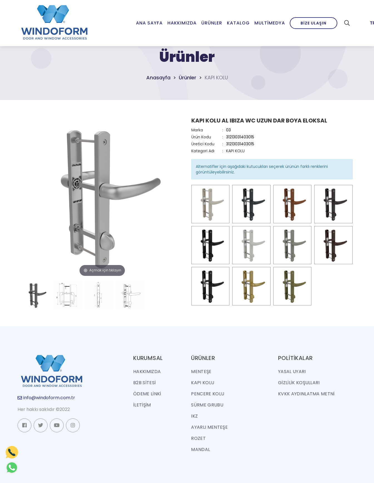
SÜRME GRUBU (207, 405)
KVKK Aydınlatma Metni (306, 394)
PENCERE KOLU (207, 394)
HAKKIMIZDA (147, 371)
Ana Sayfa (149, 23)
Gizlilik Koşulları (299, 382)
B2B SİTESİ (144, 382)
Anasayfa (158, 77)
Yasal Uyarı (292, 371)
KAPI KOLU (235, 151)
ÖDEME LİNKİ (147, 394)
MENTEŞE (201, 371)
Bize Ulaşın (313, 23)
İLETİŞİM (142, 405)
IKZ (194, 416)
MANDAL (200, 449)
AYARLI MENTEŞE (209, 427)
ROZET (198, 438)
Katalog (238, 23)
